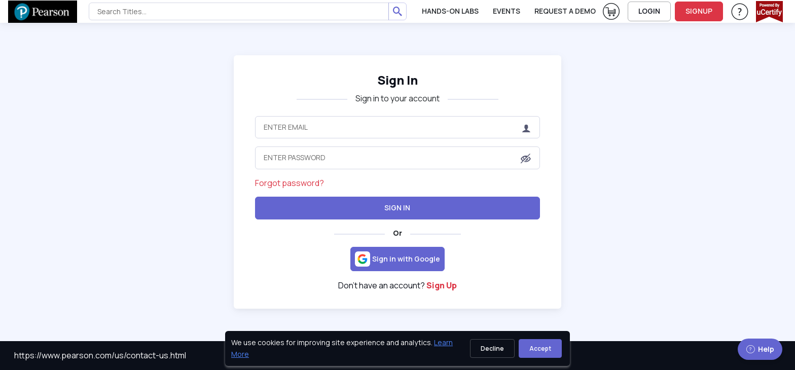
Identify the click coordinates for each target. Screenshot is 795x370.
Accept (540, 348)
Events (506, 11)
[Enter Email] (397, 127)
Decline (492, 348)
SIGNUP (698, 11)
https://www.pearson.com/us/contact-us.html (100, 355)
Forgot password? (289, 183)
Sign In (397, 207)
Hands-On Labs (450, 11)
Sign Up (441, 285)
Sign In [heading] (397, 79)
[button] (526, 159)
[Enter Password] (397, 157)
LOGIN (649, 11)
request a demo (565, 11)
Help (760, 349)
